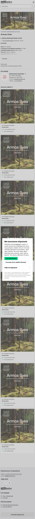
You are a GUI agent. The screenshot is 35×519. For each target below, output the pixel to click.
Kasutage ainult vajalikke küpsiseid (16, 262)
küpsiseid (18, 244)
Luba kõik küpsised (11, 258)
